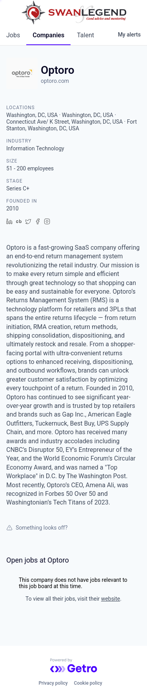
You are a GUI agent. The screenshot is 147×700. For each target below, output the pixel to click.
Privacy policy (52, 683)
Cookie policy (88, 683)
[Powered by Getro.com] (73, 665)
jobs (13, 35)
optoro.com (55, 81)
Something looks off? (36, 528)
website (110, 599)
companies (48, 35)
